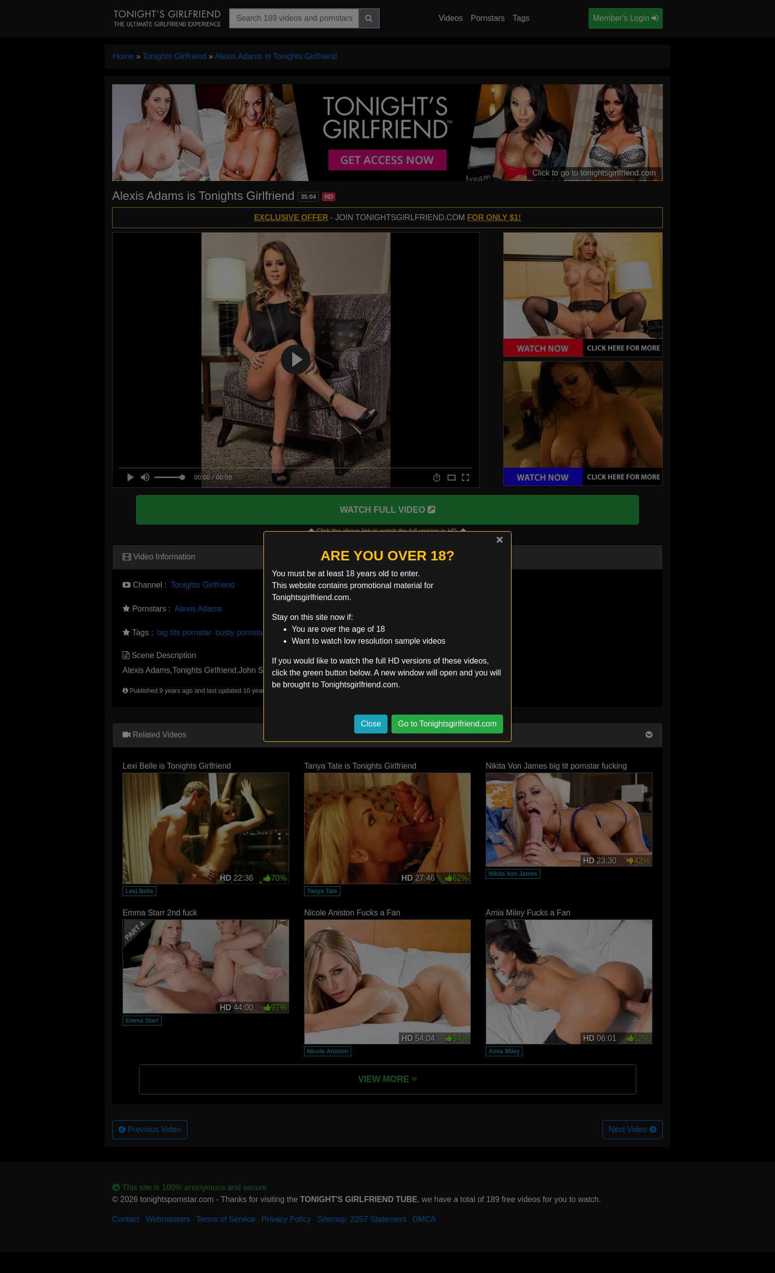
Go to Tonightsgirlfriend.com (447, 724)
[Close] (499, 539)
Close (371, 724)
